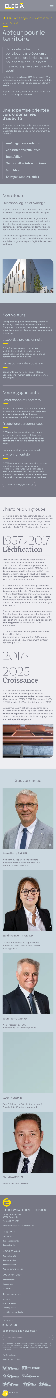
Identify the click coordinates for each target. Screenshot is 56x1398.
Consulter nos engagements (17, 485)
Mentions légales (10, 1355)
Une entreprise (9, 1260)
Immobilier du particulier (13, 1312)
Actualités (7, 1288)
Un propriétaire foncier (13, 1269)
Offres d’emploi (9, 1304)
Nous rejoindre (9, 1245)
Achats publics (9, 1308)
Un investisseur (9, 1265)
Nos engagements (11, 1241)
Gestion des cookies (12, 1359)
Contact (6, 1299)
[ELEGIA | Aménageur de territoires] (14, 6)
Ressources (8, 1284)
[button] (5, 1394)
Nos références (10, 1280)
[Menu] (51, 6)
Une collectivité (9, 1256)
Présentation (8, 1237)
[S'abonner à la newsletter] (49, 1337)
